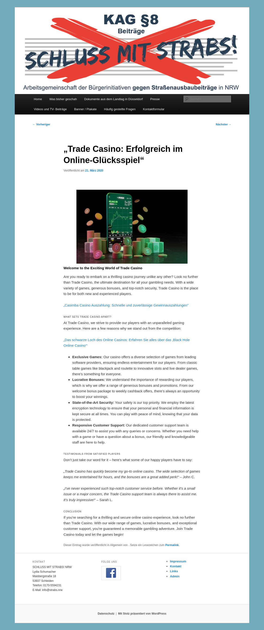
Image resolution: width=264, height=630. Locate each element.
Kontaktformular (154, 109)
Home (38, 99)
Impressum (178, 561)
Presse (155, 99)
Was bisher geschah (63, 99)
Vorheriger (41, 124)
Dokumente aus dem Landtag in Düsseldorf (113, 99)
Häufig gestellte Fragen (120, 109)
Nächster (223, 124)
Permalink (172, 545)
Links (174, 571)
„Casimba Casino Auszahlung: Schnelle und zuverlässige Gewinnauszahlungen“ (126, 305)
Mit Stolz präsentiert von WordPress (142, 613)
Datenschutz (106, 613)
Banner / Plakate (85, 109)
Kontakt (175, 566)
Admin (174, 576)
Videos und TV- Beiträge (50, 109)
